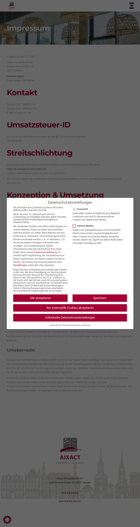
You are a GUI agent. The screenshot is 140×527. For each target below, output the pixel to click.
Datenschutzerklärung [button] (71, 325)
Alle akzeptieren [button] (40, 298)
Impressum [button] (86, 325)
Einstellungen (20, 265)
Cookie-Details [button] (55, 325)
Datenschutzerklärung (45, 252)
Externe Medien (84, 225)
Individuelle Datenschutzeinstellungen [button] (70, 317)
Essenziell (82, 209)
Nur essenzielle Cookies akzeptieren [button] (70, 307)
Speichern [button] (99, 298)
